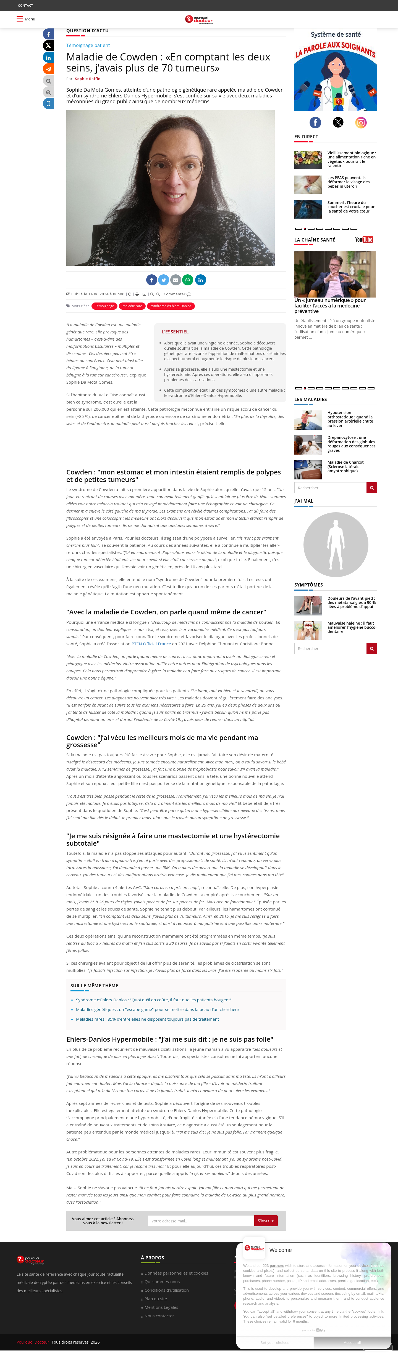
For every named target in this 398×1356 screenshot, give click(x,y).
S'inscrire (266, 1220)
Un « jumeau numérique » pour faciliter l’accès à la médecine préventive (330, 305)
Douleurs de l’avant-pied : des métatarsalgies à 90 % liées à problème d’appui (352, 602)
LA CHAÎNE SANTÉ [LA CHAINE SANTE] (314, 240)
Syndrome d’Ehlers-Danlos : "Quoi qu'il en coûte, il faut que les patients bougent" (154, 999)
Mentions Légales (161, 1307)
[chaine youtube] (366, 241)
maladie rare (132, 306)
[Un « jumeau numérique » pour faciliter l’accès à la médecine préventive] (335, 274)
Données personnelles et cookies (176, 1273)
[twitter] (339, 122)
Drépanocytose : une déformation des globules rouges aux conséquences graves (352, 444)
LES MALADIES (310, 399)
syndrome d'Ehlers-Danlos (171, 306)
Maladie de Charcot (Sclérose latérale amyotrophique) (346, 466)
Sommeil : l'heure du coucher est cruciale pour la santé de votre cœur (351, 207)
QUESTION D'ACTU (87, 31)
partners (277, 1266)
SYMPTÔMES (308, 585)
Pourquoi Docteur (33, 1342)
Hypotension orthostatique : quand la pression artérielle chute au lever (350, 419)
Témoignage (104, 306)
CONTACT (25, 5)
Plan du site (156, 1298)
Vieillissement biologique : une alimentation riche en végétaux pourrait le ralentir (352, 159)
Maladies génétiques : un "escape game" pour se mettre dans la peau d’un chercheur (157, 1009)
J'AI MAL (303, 501)
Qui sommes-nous (162, 1281)
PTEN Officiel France (151, 643)
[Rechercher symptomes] (371, 648)
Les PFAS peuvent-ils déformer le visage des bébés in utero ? (349, 182)
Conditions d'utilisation (167, 1290)
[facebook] (317, 122)
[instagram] (362, 123)
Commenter (178, 293)
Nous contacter (159, 1315)
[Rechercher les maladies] (371, 487)
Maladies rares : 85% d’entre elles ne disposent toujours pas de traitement (147, 1019)
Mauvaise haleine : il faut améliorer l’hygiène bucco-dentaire (352, 627)
